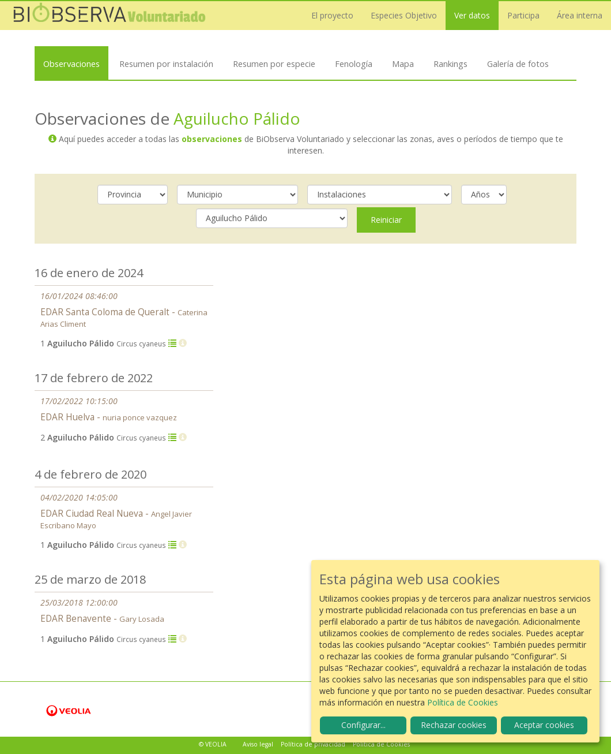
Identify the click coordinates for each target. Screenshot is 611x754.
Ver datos (472, 15)
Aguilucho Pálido (237, 118)
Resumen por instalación (166, 63)
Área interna (579, 15)
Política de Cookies (381, 744)
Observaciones (71, 63)
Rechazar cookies (453, 724)
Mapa (403, 63)
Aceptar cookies (544, 724)
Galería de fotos (518, 63)
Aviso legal (258, 744)
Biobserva (109, 15)
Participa (523, 15)
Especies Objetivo (404, 15)
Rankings (450, 63)
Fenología (353, 63)
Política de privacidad (313, 744)
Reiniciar (386, 219)
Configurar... (363, 724)
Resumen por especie (274, 63)
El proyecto (332, 15)
